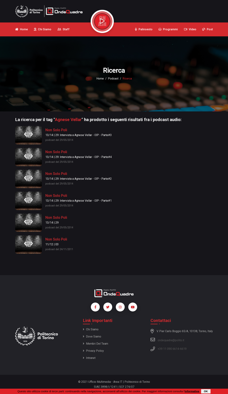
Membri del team (95, 343)
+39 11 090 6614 (168, 348)
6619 (183, 348)
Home (100, 78)
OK (206, 391)
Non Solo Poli (56, 130)
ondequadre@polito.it (167, 339)
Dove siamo (92, 336)
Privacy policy (93, 350)
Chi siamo (91, 329)
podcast (113, 78)
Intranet (89, 358)
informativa (192, 391)
